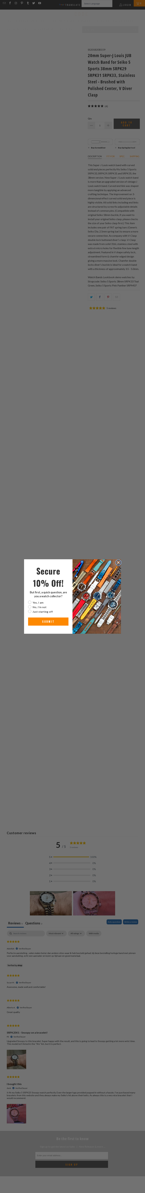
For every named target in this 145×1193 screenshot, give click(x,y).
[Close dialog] (118, 562)
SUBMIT (48, 622)
